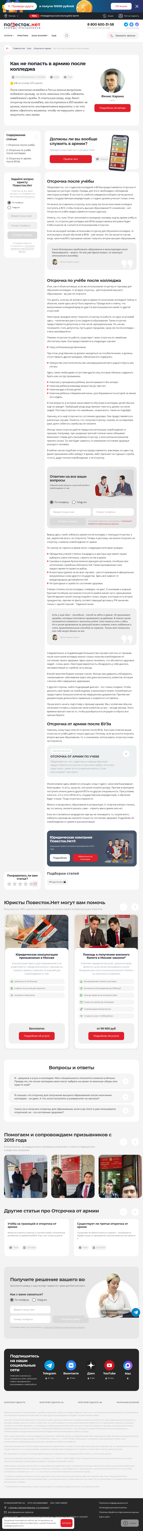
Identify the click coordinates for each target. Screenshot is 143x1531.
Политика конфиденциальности (113, 1503)
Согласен (66, 1523)
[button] (123, 907)
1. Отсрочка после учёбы (20, 145)
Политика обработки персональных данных (119, 1512)
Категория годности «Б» (52, 1402)
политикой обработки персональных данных (22, 249)
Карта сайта (104, 1516)
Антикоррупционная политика (113, 1507)
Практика (22, 35)
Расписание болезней (128, 1402)
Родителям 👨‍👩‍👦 (58, 882)
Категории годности (14, 1402)
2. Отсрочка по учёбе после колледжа (18, 152)
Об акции (121, 6)
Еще (54, 35)
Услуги (8, 35)
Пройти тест (70, 159)
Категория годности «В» (90, 1402)
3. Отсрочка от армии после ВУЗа (18, 160)
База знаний (39, 35)
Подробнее (60, 858)
